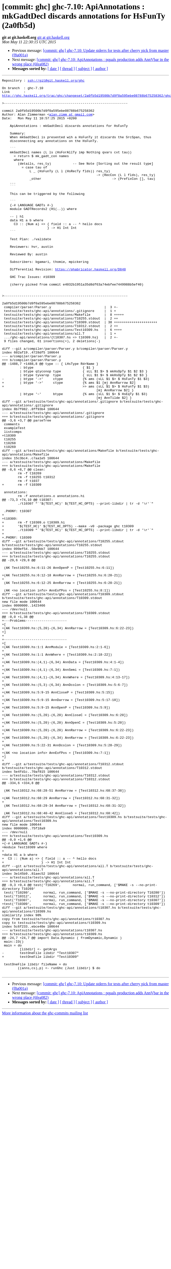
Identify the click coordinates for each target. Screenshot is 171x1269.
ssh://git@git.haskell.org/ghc (55, 81)
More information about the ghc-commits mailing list (45, 1192)
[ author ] (100, 68)
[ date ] (53, 68)
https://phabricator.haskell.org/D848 (90, 307)
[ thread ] (67, 68)
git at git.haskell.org (53, 37)
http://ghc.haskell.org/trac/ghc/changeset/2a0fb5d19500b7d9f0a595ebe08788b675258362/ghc (86, 99)
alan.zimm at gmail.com (70, 122)
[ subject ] (84, 68)
